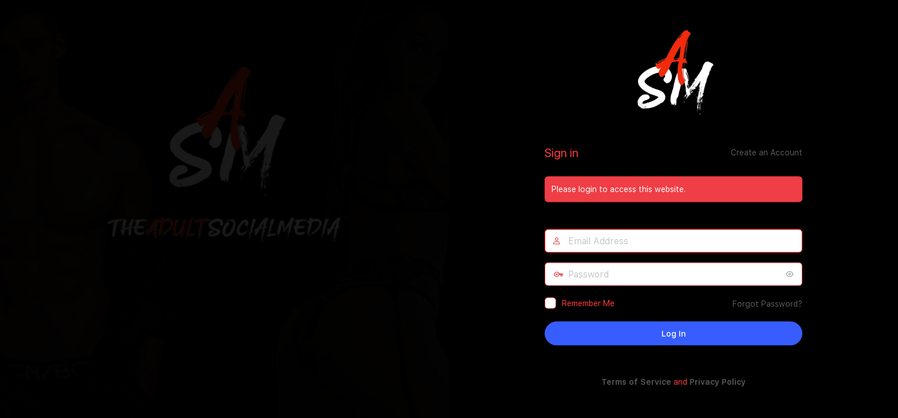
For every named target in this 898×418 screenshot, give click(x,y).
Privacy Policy (718, 381)
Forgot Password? (767, 303)
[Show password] (790, 273)
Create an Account (766, 152)
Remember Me (588, 302)
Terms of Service (636, 381)
